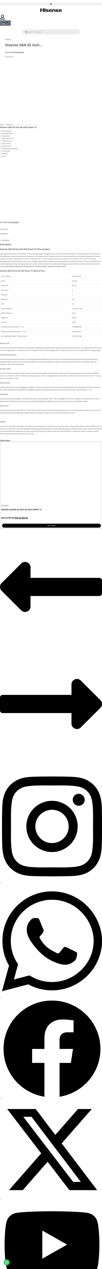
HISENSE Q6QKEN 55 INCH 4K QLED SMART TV (21, 453)
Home (2, 68)
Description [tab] (5, 183)
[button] (51, 4)
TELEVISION (9, 68)
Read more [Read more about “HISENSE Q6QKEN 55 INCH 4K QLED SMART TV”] (51, 468)
